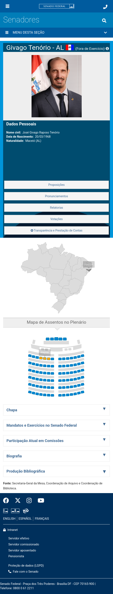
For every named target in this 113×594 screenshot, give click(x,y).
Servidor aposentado (22, 550)
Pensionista (16, 556)
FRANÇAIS (42, 519)
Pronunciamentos (56, 196)
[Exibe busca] (104, 21)
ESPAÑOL (25, 519)
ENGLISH (9, 519)
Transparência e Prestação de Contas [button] (57, 230)
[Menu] (7, 6)
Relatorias (56, 207)
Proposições (56, 184)
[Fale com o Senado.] (105, 7)
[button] (56, 33)
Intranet (10, 530)
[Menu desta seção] (7, 33)
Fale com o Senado (23, 571)
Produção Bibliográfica (25, 471)
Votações (56, 219)
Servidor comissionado (23, 544)
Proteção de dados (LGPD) (26, 565)
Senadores (21, 19)
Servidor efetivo (18, 538)
